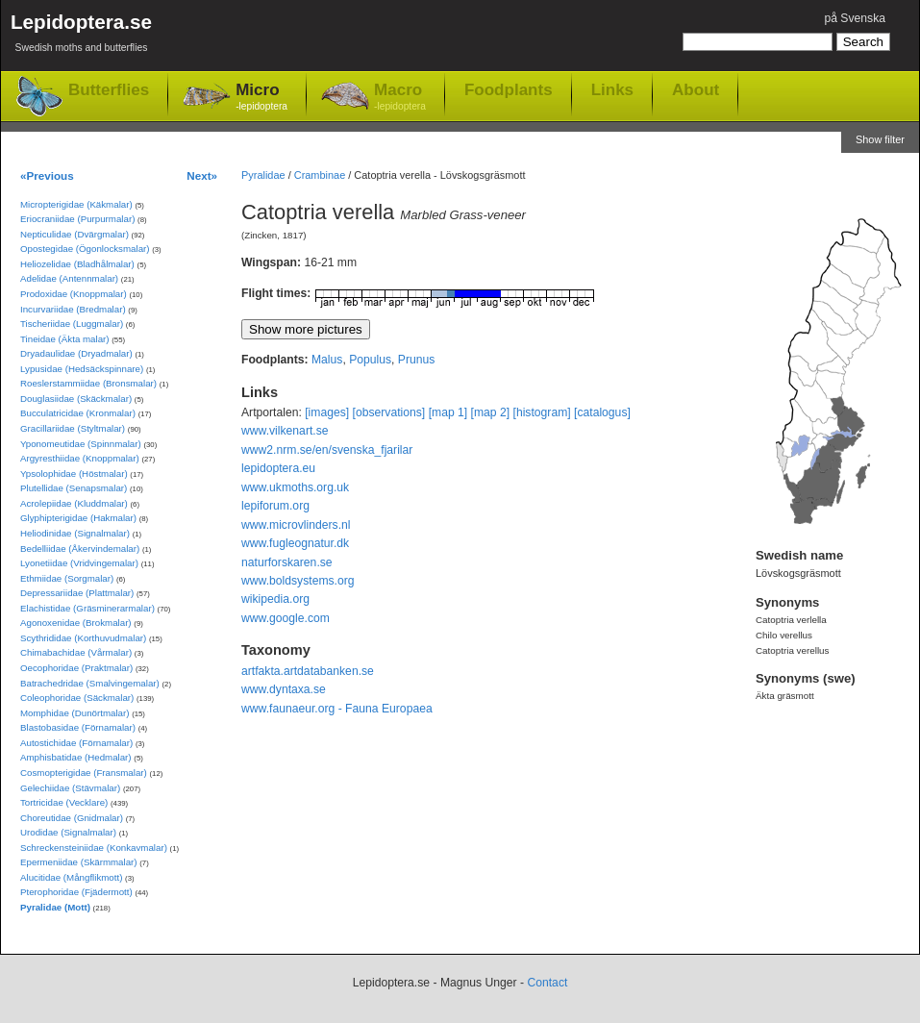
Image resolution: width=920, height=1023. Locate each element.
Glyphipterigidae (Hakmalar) (78, 517)
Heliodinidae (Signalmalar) (75, 533)
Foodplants (508, 89)
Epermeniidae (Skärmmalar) (78, 862)
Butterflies (108, 90)
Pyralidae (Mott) (55, 907)
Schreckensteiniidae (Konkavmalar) (93, 847)
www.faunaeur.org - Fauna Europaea (337, 708)
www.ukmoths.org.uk (295, 487)
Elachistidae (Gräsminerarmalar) (87, 608)
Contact (547, 982)
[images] (327, 412)
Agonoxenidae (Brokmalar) (76, 622)
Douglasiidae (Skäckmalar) (76, 398)
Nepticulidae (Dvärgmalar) (74, 234)
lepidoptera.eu (278, 468)
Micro (261, 97)
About (695, 89)
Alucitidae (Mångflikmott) (71, 877)
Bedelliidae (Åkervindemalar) (79, 548)
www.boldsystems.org (298, 580)
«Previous (47, 175)
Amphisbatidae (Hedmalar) (76, 757)
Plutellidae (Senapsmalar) (73, 488)
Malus (326, 359)
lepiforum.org (275, 505)
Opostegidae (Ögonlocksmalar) (85, 248)
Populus (370, 359)
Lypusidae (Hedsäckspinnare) (81, 368)
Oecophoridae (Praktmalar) (76, 667)
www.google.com (285, 618)
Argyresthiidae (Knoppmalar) (79, 458)
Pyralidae (263, 175)
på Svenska (854, 18)
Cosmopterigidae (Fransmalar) (83, 772)
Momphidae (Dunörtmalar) (74, 713)
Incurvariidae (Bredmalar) (73, 309)
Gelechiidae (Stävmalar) (70, 788)
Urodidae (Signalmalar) (68, 832)
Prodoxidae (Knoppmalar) (73, 293)
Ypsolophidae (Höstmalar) (74, 473)
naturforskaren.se (287, 562)
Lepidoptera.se (81, 36)
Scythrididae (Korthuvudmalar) (83, 638)
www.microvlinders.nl (295, 525)
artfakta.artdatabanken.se (307, 671)
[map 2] (490, 412)
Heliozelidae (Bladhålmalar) (77, 264)
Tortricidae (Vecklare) (64, 802)
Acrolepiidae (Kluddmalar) (74, 503)
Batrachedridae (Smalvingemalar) (90, 683)
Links (612, 89)
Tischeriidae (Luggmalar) (71, 323)
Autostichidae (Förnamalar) (76, 742)
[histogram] (542, 412)
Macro (400, 97)
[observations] (389, 412)
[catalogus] (602, 412)
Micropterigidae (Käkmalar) (76, 204)
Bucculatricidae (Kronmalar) (78, 413)
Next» (201, 175)
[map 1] (448, 412)
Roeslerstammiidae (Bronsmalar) (88, 383)
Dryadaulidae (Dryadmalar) (76, 353)
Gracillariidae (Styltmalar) (72, 428)
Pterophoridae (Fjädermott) (76, 891)
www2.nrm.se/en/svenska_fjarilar (326, 450)
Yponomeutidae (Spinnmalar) (80, 443)
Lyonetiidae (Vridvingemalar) (79, 563)
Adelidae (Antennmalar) (69, 278)
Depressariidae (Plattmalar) (77, 592)
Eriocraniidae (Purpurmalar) (77, 218)
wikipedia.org (275, 599)
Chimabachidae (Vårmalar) (76, 652)
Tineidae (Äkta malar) (65, 339)
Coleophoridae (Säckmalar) (77, 697)
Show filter (880, 139)
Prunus (416, 359)
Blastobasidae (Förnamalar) (78, 727)
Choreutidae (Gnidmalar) (71, 817)
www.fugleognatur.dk (295, 543)
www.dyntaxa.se (283, 689)
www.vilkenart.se (285, 430)
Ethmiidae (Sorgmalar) (66, 578)
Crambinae (320, 175)
